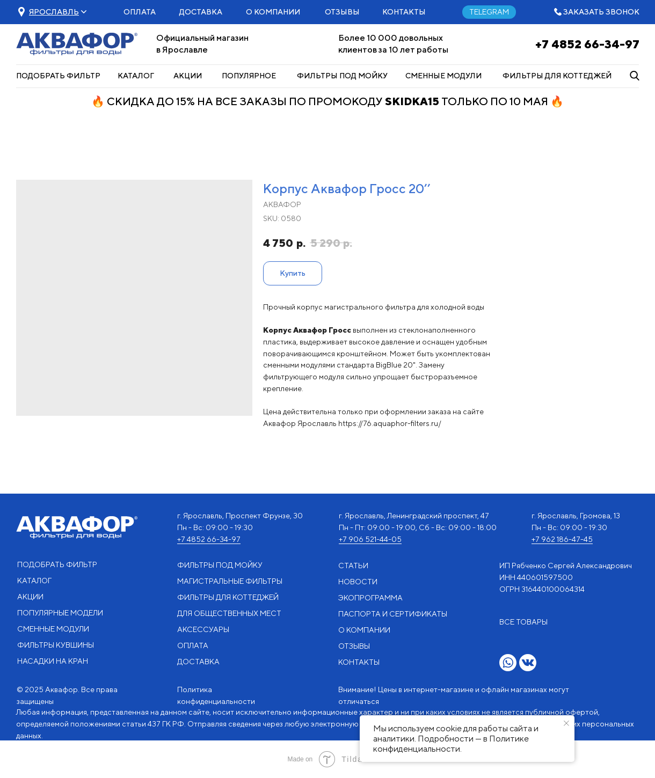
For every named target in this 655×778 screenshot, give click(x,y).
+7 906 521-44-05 (370, 539)
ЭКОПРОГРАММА (370, 597)
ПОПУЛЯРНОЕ (249, 75)
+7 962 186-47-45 (562, 539)
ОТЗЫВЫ (342, 12)
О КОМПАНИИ (273, 12)
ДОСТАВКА (200, 12)
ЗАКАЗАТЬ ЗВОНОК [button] (601, 12)
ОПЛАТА (139, 12)
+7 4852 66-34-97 (587, 44)
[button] (54, 12)
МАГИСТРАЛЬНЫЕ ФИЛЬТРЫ (229, 581)
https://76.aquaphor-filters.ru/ (389, 423)
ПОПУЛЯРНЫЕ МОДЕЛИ (60, 612)
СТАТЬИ (353, 565)
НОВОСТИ (357, 581)
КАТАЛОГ (136, 75)
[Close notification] (566, 723)
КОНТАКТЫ (404, 12)
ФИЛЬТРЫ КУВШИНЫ (55, 645)
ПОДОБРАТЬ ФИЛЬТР (58, 75)
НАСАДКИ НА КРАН (52, 661)
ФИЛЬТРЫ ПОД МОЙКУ (342, 75)
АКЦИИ (187, 75)
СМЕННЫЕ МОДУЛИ (443, 75)
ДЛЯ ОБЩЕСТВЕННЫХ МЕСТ (229, 613)
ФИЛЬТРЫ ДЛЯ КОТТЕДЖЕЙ (557, 75)
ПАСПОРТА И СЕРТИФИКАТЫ (392, 614)
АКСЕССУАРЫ (203, 629)
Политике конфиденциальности (451, 743)
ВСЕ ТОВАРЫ (523, 622)
